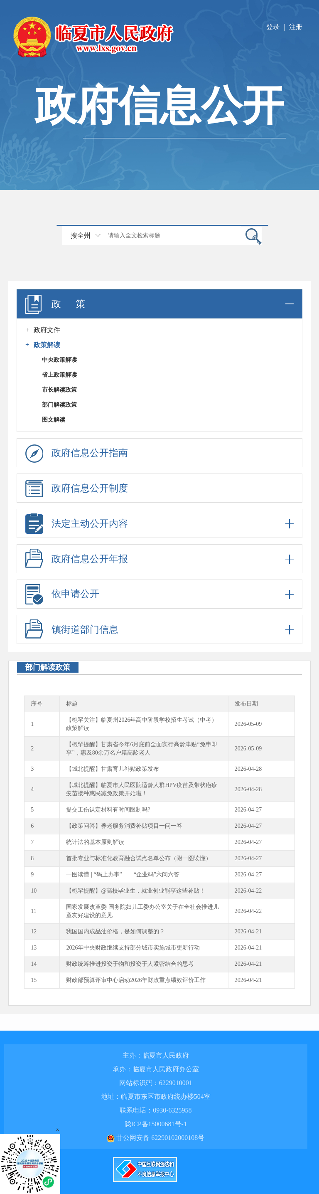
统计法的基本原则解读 (95, 842)
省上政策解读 (59, 375)
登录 (273, 26)
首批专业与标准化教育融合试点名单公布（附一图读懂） (138, 858)
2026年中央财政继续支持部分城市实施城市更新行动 (133, 948)
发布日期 (246, 704)
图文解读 (53, 420)
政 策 (159, 303)
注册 (295, 26)
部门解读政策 (59, 405)
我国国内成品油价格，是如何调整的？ (115, 931)
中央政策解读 (59, 360)
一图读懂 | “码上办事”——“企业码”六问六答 (122, 874)
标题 (72, 704)
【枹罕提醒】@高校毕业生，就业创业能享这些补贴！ (135, 891)
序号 (36, 704)
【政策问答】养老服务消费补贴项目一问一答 (124, 826)
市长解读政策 (59, 390)
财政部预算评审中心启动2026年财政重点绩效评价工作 (136, 980)
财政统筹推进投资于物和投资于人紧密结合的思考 (130, 964)
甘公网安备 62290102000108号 (155, 1137)
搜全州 (81, 235)
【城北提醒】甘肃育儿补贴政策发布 (112, 769)
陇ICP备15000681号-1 (156, 1123)
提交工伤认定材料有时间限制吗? (108, 810)
